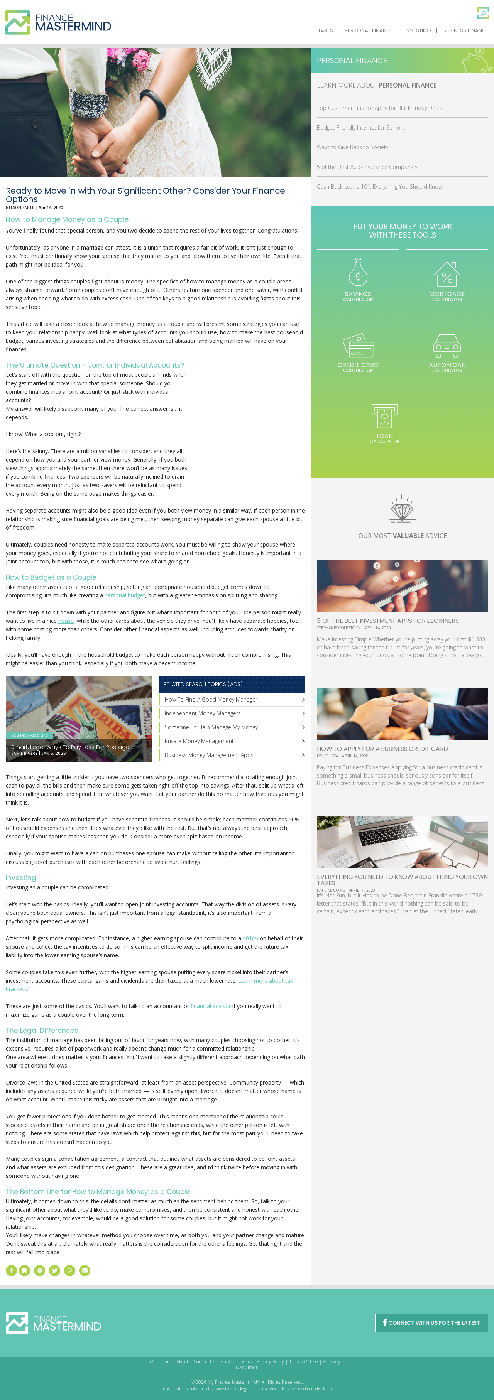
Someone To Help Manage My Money (211, 727)
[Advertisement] (247, 434)
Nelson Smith (20, 207)
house (66, 620)
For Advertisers (236, 1361)
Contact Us (204, 1361)
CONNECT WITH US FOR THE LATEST (431, 1323)
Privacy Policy (270, 1361)
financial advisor (211, 1006)
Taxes (325, 30)
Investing (418, 30)
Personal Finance (369, 30)
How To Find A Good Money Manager (211, 699)
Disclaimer (247, 1367)
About (182, 1361)
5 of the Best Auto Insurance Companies (367, 166)
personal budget (125, 595)
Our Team (160, 1361)
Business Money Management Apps (209, 755)
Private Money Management (199, 741)
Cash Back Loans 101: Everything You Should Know (379, 186)
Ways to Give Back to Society (352, 147)
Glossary (331, 1361)
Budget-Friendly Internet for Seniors (361, 127)
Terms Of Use (303, 1361)
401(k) (250, 938)
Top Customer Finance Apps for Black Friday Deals (379, 107)
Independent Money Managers (203, 713)
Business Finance (466, 30)
